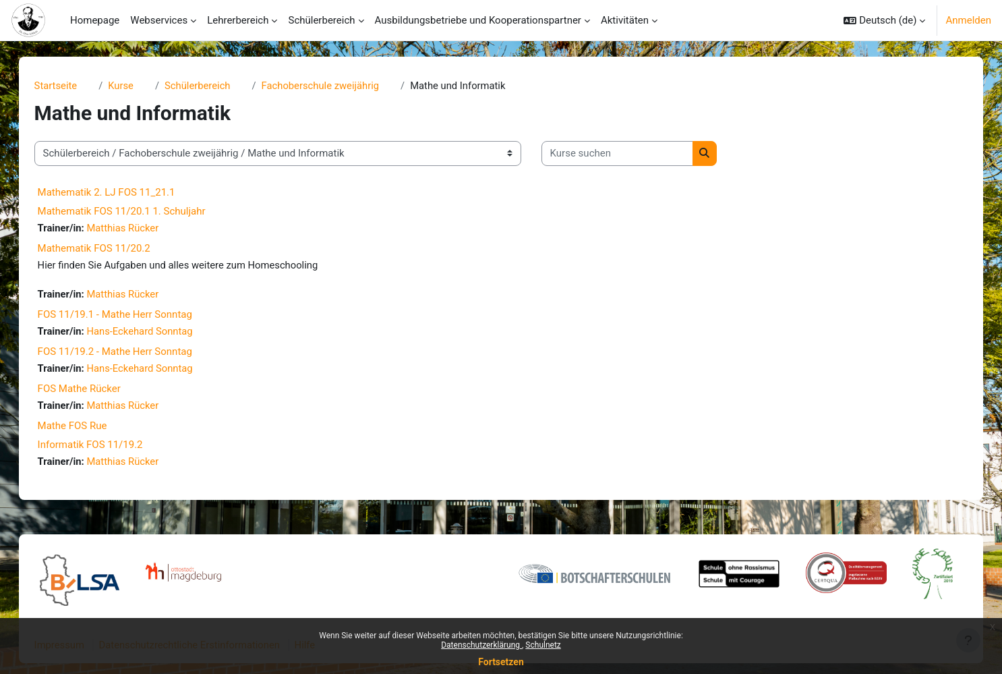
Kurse (135, 86)
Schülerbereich (212, 86)
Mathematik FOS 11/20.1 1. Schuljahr (135, 211)
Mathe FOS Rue (86, 428)
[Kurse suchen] (631, 154)
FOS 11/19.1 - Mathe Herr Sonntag (128, 316)
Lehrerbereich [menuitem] (237, 20)
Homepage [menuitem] (94, 20)
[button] (884, 20)
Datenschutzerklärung (481, 645)
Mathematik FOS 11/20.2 (107, 249)
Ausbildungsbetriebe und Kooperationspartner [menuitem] (478, 20)
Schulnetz (542, 645)
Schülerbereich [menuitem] (321, 20)
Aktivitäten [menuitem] (625, 20)
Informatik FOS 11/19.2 (103, 447)
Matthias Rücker (137, 228)
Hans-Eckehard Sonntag (155, 333)
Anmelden (968, 20)
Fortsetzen (501, 661)
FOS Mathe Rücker (92, 391)
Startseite (70, 86)
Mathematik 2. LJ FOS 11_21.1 (120, 192)
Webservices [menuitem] (158, 20)
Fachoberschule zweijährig (336, 86)
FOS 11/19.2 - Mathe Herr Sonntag (128, 353)
